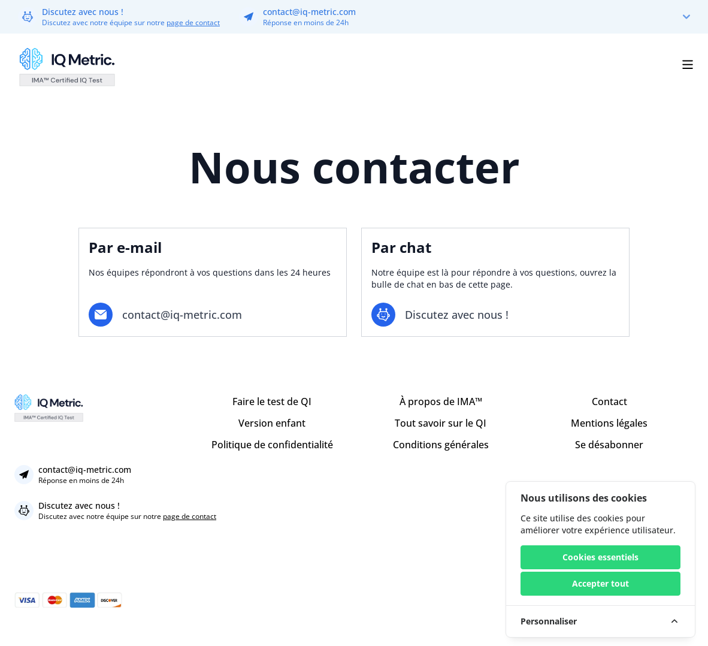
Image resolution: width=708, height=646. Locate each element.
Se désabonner (609, 444)
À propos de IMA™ (441, 401)
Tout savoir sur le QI (440, 423)
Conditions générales (441, 444)
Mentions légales (609, 423)
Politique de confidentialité (272, 444)
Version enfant (271, 423)
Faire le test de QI (271, 401)
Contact (609, 401)
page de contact (193, 22)
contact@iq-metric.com (309, 11)
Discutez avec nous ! (82, 11)
